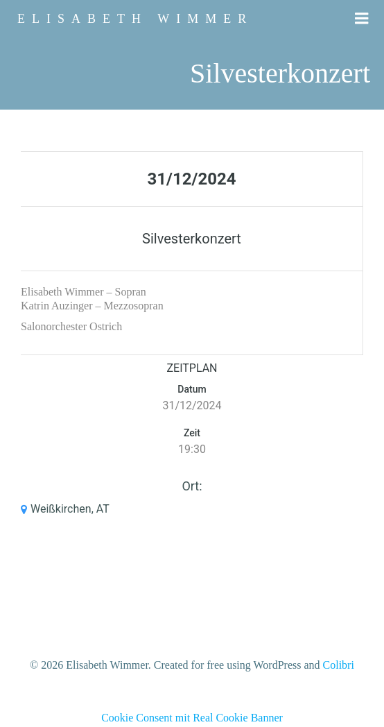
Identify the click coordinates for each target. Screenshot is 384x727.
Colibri (338, 665)
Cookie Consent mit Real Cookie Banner (192, 718)
